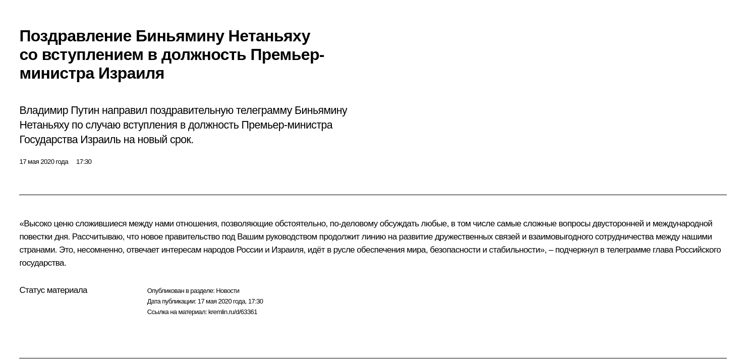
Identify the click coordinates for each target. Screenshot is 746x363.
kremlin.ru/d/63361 (232, 312)
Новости (227, 290)
